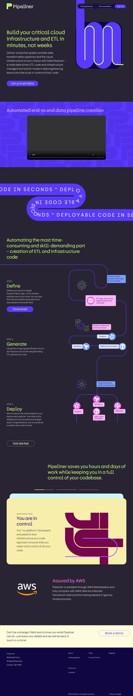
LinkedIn (71, 672)
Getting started (74, 657)
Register (112, 653)
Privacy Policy (94, 657)
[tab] (44, 489)
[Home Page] (20, 6)
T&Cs (91, 653)
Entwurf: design (115, 694)
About (70, 653)
